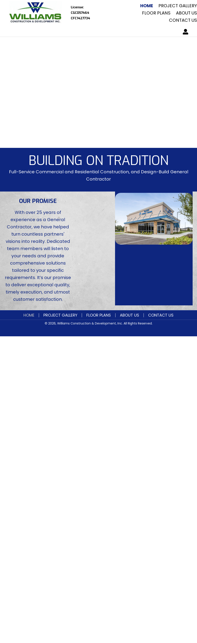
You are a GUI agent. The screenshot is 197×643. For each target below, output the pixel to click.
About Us (129, 315)
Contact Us (161, 315)
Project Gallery (60, 315)
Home (28, 315)
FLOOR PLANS (98, 315)
